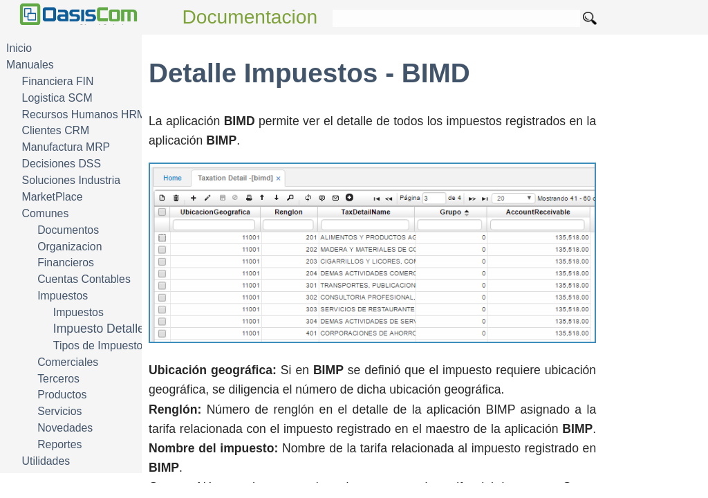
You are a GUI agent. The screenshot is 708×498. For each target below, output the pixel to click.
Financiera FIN (58, 81)
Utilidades (46, 461)
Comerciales (67, 362)
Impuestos (62, 296)
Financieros (65, 262)
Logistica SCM (57, 98)
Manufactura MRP (66, 147)
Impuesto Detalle (99, 328)
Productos (61, 394)
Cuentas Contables (84, 279)
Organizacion (69, 246)
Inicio (19, 48)
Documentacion (250, 17)
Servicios (59, 411)
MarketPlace (52, 197)
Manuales (30, 65)
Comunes (45, 213)
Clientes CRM (56, 130)
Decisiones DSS (61, 163)
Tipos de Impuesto (98, 345)
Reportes (59, 444)
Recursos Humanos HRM (84, 114)
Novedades (65, 428)
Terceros (58, 379)
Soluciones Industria (71, 180)
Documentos (68, 230)
